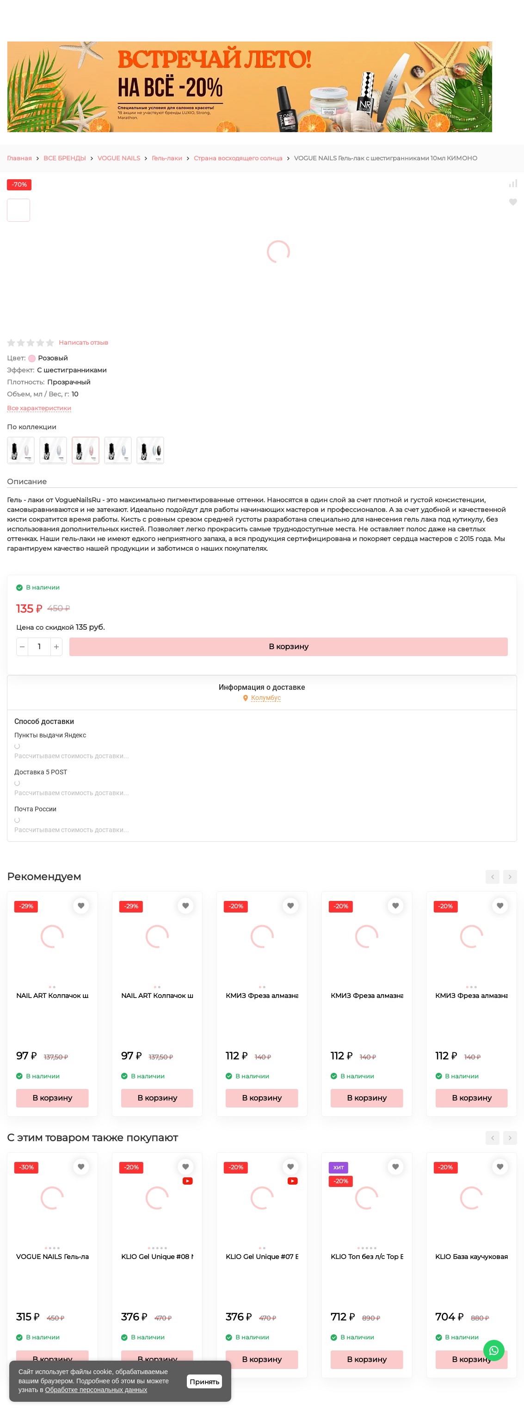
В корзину (288, 646)
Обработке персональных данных (96, 1389)
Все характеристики (39, 408)
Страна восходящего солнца (238, 158)
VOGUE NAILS (119, 158)
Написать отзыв (83, 342)
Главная (19, 158)
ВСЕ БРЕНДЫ (64, 158)
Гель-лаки (167, 158)
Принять (204, 1382)
